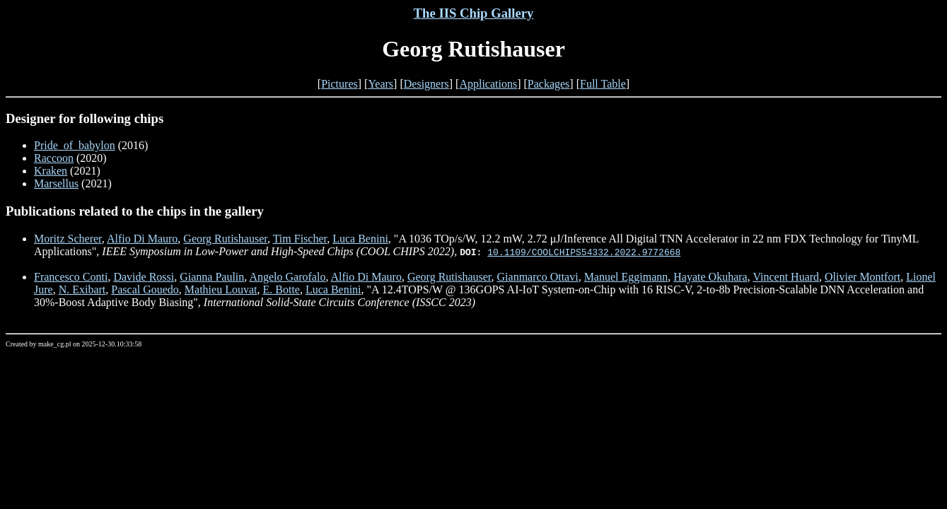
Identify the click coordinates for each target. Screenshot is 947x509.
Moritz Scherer (68, 239)
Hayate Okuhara (710, 277)
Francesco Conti (71, 277)
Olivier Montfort (862, 277)
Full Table (603, 84)
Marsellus (56, 183)
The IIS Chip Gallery (474, 13)
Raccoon (54, 158)
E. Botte (280, 289)
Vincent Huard (786, 277)
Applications (488, 84)
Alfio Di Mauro (142, 239)
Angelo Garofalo (287, 277)
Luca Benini (360, 239)
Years (380, 84)
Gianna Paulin (212, 277)
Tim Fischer (300, 239)
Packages (549, 84)
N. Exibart (82, 289)
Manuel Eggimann (626, 277)
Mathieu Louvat (221, 289)
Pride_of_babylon (74, 145)
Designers (426, 84)
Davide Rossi (143, 277)
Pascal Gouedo (145, 289)
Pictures (339, 84)
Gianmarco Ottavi (538, 277)
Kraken (50, 171)
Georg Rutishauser (225, 239)
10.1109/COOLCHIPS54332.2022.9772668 (583, 251)
